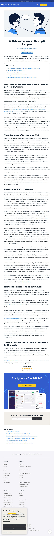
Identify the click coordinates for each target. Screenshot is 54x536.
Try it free (44, 4)
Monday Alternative (8, 495)
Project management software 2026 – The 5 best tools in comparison (21, 436)
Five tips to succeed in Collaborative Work (17, 75)
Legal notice (11, 532)
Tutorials (21, 493)
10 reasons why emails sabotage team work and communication (20, 438)
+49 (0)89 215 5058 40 (27, 454)
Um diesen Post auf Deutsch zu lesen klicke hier (27, 48)
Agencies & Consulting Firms (25, 473)
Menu (50, 4)
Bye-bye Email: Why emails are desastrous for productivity (19, 443)
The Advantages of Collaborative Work (16, 70)
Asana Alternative (7, 493)
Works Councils (22, 477)
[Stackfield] (5, 5)
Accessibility (21, 502)
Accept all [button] (14, 525)
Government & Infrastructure (25, 466)
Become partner (7, 473)
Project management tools (11, 360)
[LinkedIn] (30, 525)
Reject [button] (14, 528)
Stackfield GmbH (31, 528)
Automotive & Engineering (24, 482)
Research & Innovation (24, 471)
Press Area (21, 504)
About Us (21, 495)
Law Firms (21, 464)
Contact (31, 530)
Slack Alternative (7, 504)
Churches (21, 475)
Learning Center (22, 506)
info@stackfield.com (37, 454)
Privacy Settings (36, 530)
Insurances (21, 480)
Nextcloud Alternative (8, 502)
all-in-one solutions (26, 281)
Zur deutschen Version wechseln (26, 1)
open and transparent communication (14, 304)
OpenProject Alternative (8, 500)
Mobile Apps (6, 477)
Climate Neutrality (23, 500)
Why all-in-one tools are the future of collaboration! (18, 433)
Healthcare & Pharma (23, 486)
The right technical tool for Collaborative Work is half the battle (22, 77)
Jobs (20, 497)
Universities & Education (24, 484)
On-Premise (6, 471)
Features (5, 464)
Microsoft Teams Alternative (9, 506)
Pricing (5, 468)
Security (5, 466)
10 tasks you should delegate (12, 431)
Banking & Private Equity (24, 468)
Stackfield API (6, 480)
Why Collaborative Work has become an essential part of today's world (23, 68)
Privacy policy (5, 532)
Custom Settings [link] (6, 521)
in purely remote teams (42, 218)
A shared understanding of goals (12, 318)
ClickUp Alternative (7, 497)
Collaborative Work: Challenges (14, 72)
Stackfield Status (7, 482)
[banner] (14, 521)
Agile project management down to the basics (16, 440)
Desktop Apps (6, 475)
